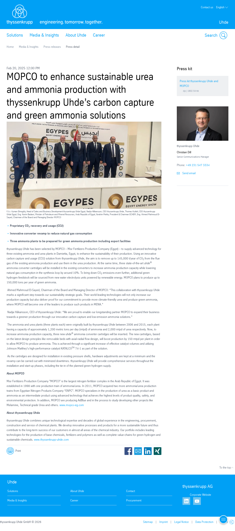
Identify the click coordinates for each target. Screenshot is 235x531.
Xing (157, 451)
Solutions (15, 35)
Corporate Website (200, 494)
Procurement (133, 500)
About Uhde (76, 35)
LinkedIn (148, 451)
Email (138, 451)
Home (10, 47)
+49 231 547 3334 (198, 165)
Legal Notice (181, 522)
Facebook (128, 451)
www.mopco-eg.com (71, 405)
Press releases (52, 47)
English (222, 7)
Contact (130, 491)
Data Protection (204, 522)
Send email (186, 173)
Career (99, 35)
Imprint (163, 522)
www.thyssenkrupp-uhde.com (51, 439)
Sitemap (148, 522)
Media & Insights (44, 35)
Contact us (207, 7)
